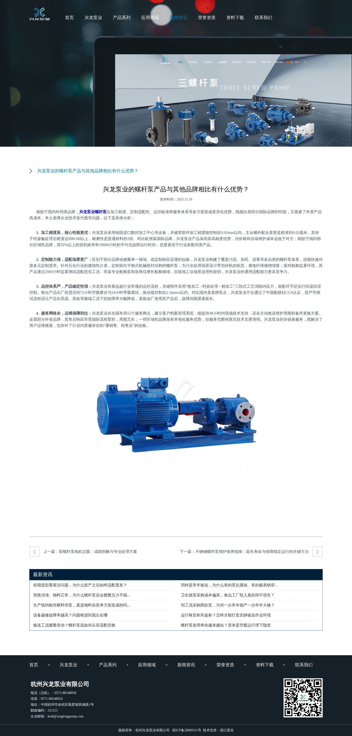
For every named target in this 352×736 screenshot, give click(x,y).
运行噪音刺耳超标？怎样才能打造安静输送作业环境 (226, 615)
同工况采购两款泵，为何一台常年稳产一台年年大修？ (228, 605)
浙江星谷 (227, 730)
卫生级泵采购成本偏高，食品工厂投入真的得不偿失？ (228, 595)
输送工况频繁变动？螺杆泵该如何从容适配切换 (74, 625)
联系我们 (263, 17)
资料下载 (235, 17)
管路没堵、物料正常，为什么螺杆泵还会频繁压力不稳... (81, 595)
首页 (69, 17)
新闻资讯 (178, 17)
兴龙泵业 (93, 17)
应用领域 (150, 17)
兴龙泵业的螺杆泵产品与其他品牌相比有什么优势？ (87, 170)
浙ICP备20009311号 (185, 730)
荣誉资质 (207, 17)
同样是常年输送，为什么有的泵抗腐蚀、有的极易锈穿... (229, 585)
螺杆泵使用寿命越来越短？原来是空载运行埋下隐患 (226, 625)
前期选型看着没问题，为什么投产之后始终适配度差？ (80, 585)
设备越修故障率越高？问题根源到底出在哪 (70, 615)
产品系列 (122, 17)
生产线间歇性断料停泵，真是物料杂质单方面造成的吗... (81, 605)
